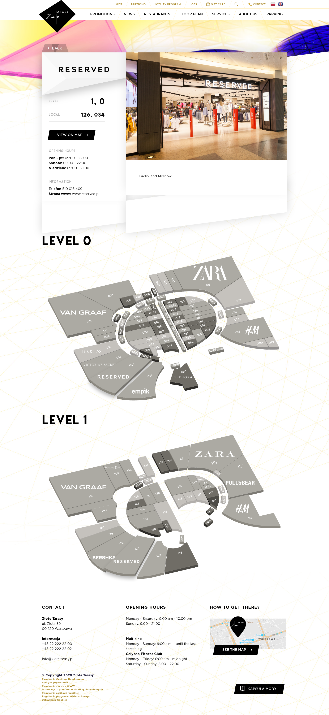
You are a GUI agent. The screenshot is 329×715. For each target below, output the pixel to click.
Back (54, 48)
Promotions (102, 14)
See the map (234, 650)
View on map (69, 135)
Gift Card (215, 4)
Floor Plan (191, 14)
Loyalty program (168, 4)
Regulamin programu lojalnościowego (66, 696)
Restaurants (157, 14)
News (129, 14)
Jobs (193, 4)
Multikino (138, 4)
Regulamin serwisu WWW (58, 686)
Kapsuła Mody (262, 689)
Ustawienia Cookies (54, 699)
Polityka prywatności (55, 682)
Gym (119, 4)
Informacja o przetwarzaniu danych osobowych (72, 689)
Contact (257, 4)
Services (221, 14)
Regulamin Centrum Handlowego (63, 679)
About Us (248, 14)
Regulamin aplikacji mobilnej (60, 693)
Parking (274, 14)
